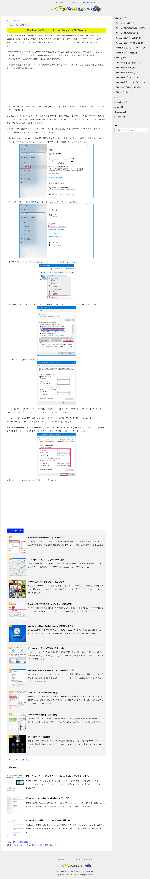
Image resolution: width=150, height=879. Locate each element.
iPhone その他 (122, 92)
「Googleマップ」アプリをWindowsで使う (46, 560)
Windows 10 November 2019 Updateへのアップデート (49, 798)
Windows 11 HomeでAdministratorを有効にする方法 (50, 626)
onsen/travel (119, 102)
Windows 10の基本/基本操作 (128, 28)
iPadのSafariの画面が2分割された (42, 715)
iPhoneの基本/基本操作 (126, 63)
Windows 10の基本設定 (126, 33)
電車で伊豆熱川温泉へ (21, 842)
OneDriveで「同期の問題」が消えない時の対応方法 (50, 604)
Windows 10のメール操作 (127, 38)
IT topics (118, 112)
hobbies (117, 117)
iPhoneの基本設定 (124, 67)
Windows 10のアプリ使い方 (128, 43)
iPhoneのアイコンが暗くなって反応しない (46, 582)
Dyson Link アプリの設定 (39, 737)
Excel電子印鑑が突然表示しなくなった (44, 537)
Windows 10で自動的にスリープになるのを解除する (48, 820)
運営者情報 (60, 859)
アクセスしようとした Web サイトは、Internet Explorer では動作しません (57, 776)
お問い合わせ (88, 859)
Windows (12, 760)
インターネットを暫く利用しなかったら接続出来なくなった (36, 845)
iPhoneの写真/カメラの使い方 (129, 82)
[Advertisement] (56, 86)
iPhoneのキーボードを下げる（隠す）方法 (46, 648)
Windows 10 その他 (22, 760)
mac (116, 97)
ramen (117, 107)
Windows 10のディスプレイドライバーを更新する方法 (51, 670)
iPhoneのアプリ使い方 (126, 77)
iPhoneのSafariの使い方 (126, 87)
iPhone (117, 58)
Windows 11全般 (123, 23)
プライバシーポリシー (74, 859)
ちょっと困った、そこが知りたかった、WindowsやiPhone (75, 871)
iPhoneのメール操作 (125, 72)
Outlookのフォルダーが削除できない (43, 693)
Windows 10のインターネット (129, 48)
